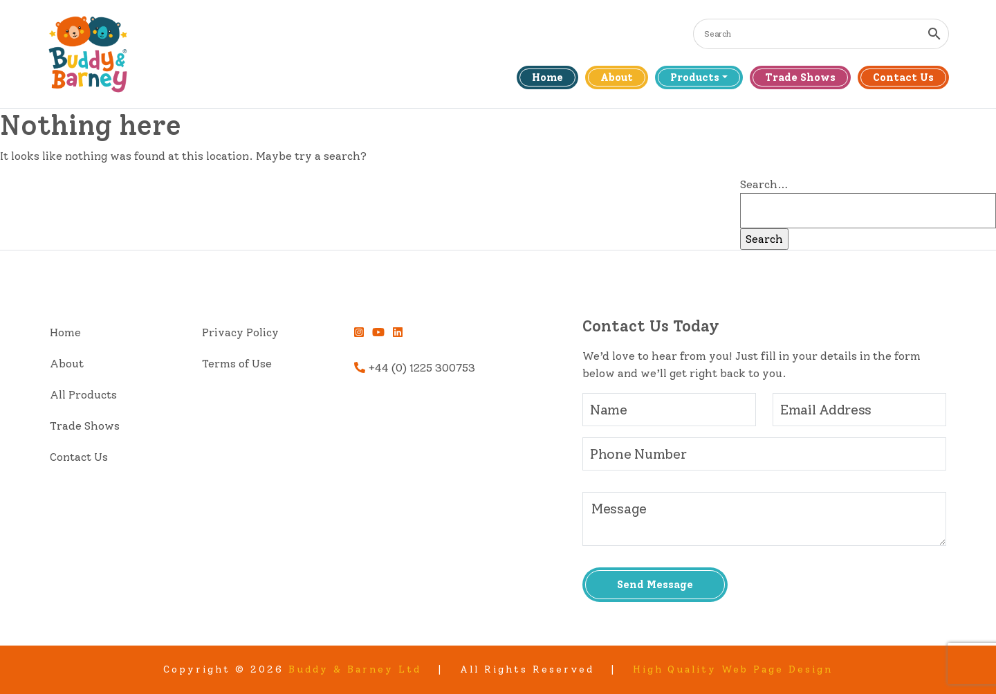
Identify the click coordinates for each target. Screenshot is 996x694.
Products (694, 77)
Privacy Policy (240, 332)
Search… (764, 184)
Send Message (655, 584)
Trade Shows (800, 77)
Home (547, 77)
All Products (83, 394)
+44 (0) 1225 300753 (414, 367)
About (616, 77)
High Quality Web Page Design (733, 669)
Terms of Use (237, 363)
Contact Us (903, 77)
